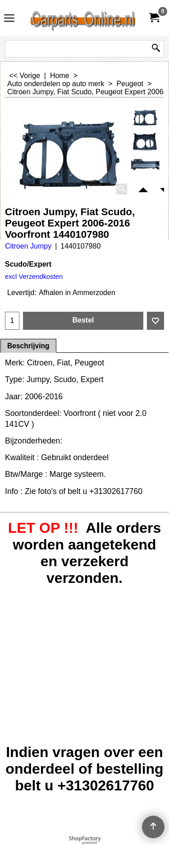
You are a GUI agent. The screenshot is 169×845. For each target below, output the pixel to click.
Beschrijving (28, 346)
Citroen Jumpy (28, 246)
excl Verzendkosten (34, 276)
